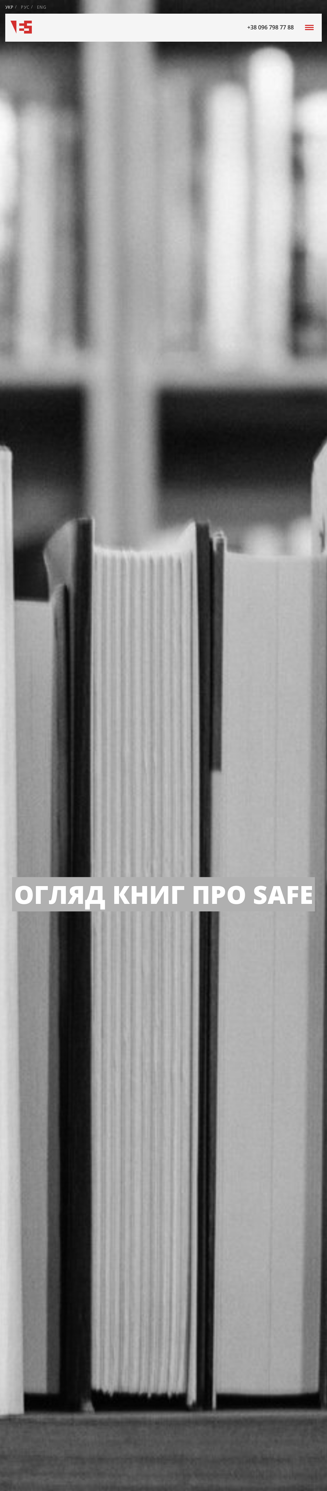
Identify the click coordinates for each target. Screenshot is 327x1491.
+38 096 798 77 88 (270, 27)
